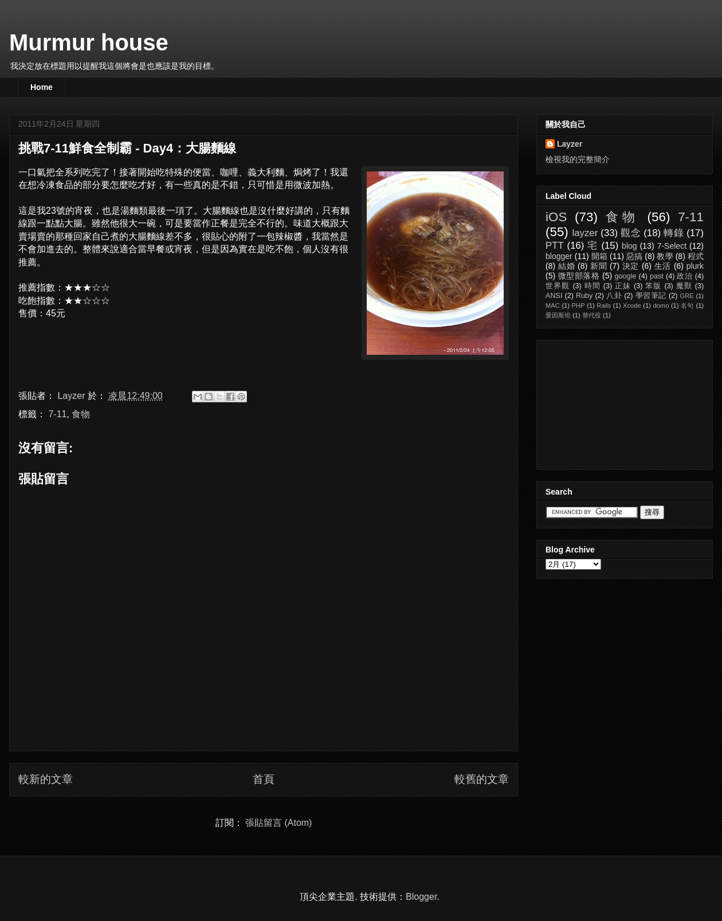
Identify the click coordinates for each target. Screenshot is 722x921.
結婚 (566, 266)
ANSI (554, 296)
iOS (556, 217)
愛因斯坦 (558, 315)
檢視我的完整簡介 (578, 159)
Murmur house (88, 42)
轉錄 (674, 233)
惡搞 (634, 256)
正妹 (623, 286)
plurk (695, 266)
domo (661, 305)
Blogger (421, 897)
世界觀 (558, 286)
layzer (585, 233)
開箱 (599, 256)
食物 (81, 414)
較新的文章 (45, 779)
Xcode (632, 305)
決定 (630, 266)
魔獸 (684, 286)
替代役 (591, 315)
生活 (663, 266)
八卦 (614, 296)
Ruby (584, 296)
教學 (665, 256)
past (657, 276)
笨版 (653, 286)
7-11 (57, 414)
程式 (696, 256)
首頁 (263, 779)
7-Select (671, 245)
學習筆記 (650, 296)
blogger (559, 256)
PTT (555, 245)
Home (41, 87)
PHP (578, 305)
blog (629, 245)
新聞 (598, 266)
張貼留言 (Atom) (278, 823)
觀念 (631, 233)
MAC (553, 305)
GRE (686, 295)
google (626, 276)
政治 (684, 276)
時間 (592, 286)
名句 (687, 305)
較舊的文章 (481, 779)
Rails (604, 305)
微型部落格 (579, 275)
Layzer (569, 143)
